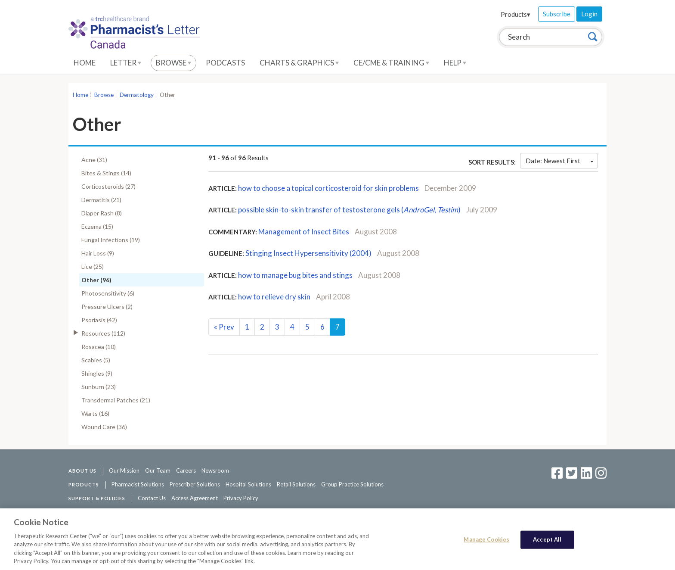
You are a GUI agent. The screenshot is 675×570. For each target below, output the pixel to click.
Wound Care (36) (104, 426)
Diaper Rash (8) (101, 213)
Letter (125, 62)
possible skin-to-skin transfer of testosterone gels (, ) (349, 209)
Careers (186, 470)
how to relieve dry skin (274, 296)
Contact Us (152, 498)
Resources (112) (103, 333)
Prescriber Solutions (195, 484)
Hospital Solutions (248, 484)
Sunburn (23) (98, 386)
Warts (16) (95, 413)
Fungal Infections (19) (110, 239)
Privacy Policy (240, 498)
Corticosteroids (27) (108, 186)
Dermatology (137, 94)
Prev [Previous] (224, 326)
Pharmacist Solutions (137, 484)
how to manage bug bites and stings (295, 275)
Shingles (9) (96, 373)
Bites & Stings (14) (106, 173)
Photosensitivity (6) (107, 293)
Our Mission (124, 470)
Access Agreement (194, 498)
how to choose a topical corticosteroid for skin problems (328, 188)
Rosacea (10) (98, 346)
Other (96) (96, 279)
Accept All (547, 539)
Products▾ (515, 14)
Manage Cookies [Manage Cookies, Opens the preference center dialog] (486, 539)
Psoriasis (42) (99, 320)
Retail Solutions (296, 484)
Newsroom (215, 470)
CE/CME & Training (391, 62)
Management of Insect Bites (303, 231)
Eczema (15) (97, 226)
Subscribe (556, 14)
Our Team (157, 470)
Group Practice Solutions (352, 484)
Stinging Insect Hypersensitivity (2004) (308, 253)
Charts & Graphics (299, 62)
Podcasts (225, 62)
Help (455, 62)
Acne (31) (94, 159)
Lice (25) (92, 266)
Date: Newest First (560, 161)
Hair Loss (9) (97, 253)
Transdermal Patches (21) (115, 400)
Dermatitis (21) (101, 199)
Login (589, 14)
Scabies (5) (95, 360)
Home (85, 62)
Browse (173, 62)
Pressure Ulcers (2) (107, 306)
